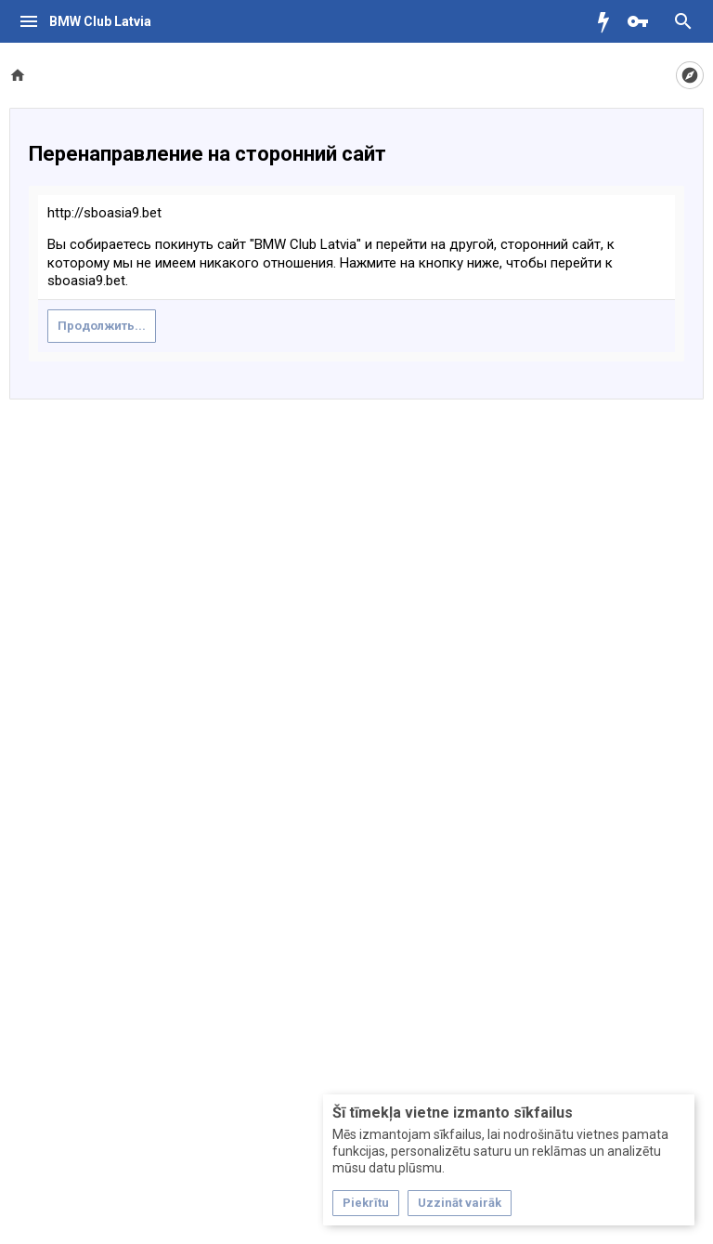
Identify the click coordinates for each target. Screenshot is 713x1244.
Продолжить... (102, 326)
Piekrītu (366, 1203)
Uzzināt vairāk (459, 1203)
